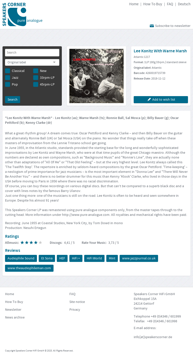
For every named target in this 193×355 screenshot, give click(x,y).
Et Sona (47, 258)
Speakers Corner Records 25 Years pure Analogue (23, 14)
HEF (62, 258)
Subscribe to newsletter (169, 25)
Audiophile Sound (21, 258)
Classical (15, 70)
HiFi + (76, 258)
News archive (15, 317)
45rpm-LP (44, 84)
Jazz (11, 77)
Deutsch (184, 4)
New (39, 70)
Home (133, 4)
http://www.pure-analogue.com (86, 215)
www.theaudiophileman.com (29, 268)
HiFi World (94, 258)
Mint (112, 258)
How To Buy (152, 4)
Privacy (74, 309)
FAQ (170, 4)
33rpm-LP (44, 77)
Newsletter (13, 309)
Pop (11, 84)
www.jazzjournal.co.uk (139, 258)
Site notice (77, 302)
